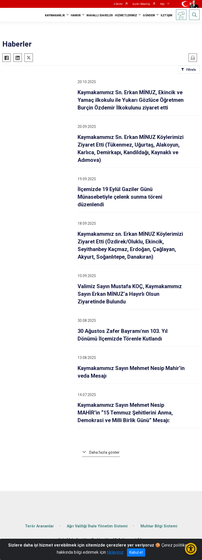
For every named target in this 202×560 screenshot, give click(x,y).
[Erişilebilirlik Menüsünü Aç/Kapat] (191, 549)
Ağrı (162, 4)
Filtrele (191, 70)
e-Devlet (118, 4)
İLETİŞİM (166, 15)
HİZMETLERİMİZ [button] (126, 15)
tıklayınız (115, 552)
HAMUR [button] (76, 15)
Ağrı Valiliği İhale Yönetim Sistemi (97, 526)
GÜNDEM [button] (149, 15)
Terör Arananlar (39, 526)
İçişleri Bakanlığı (141, 4)
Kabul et (136, 552)
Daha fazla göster (104, 452)
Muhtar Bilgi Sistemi (158, 526)
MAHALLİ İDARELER (100, 15)
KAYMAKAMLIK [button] (55, 15)
